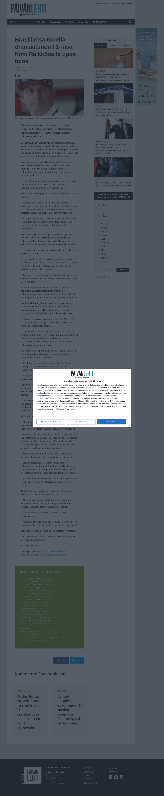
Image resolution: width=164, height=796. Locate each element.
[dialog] (82, 398)
